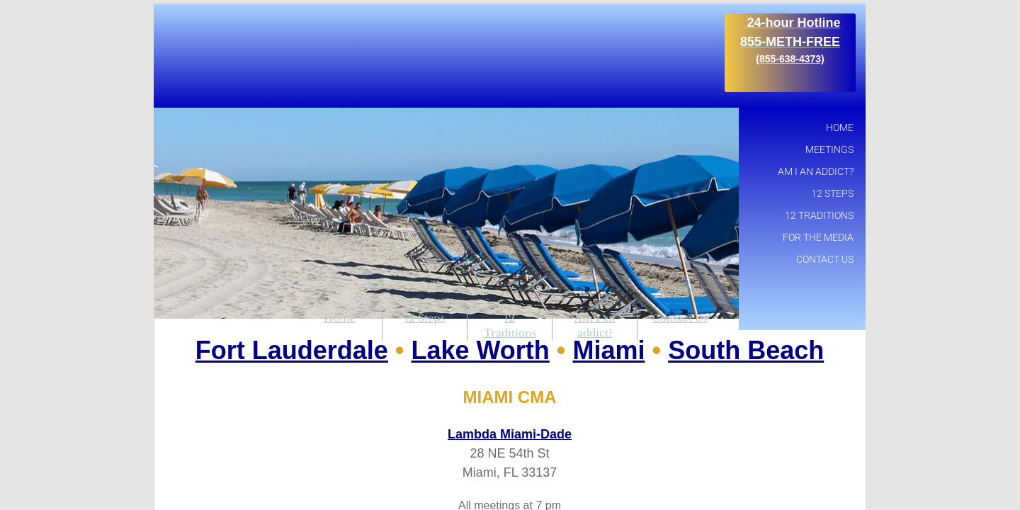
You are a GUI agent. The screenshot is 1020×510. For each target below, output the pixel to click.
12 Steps (424, 318)
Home (340, 318)
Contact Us (680, 318)
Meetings (829, 149)
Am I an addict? (816, 171)
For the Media (818, 237)
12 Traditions (819, 215)
